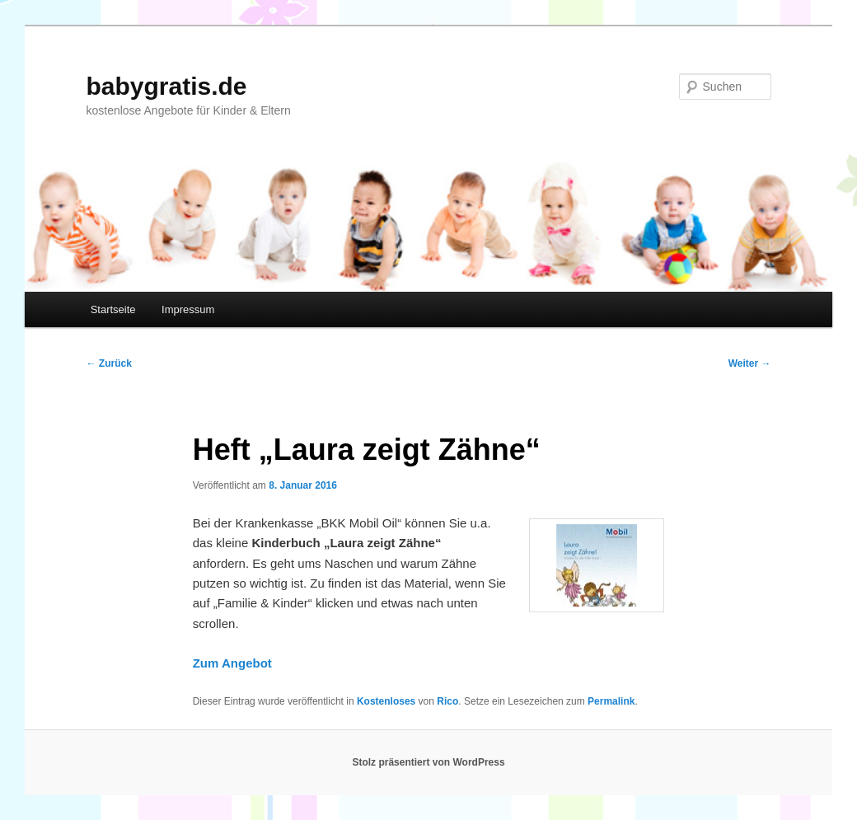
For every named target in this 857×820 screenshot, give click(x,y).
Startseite (113, 309)
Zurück (108, 363)
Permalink (611, 701)
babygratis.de (166, 86)
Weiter (749, 363)
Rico (447, 701)
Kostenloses (386, 701)
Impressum (188, 309)
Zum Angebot (232, 663)
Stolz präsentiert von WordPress (428, 762)
